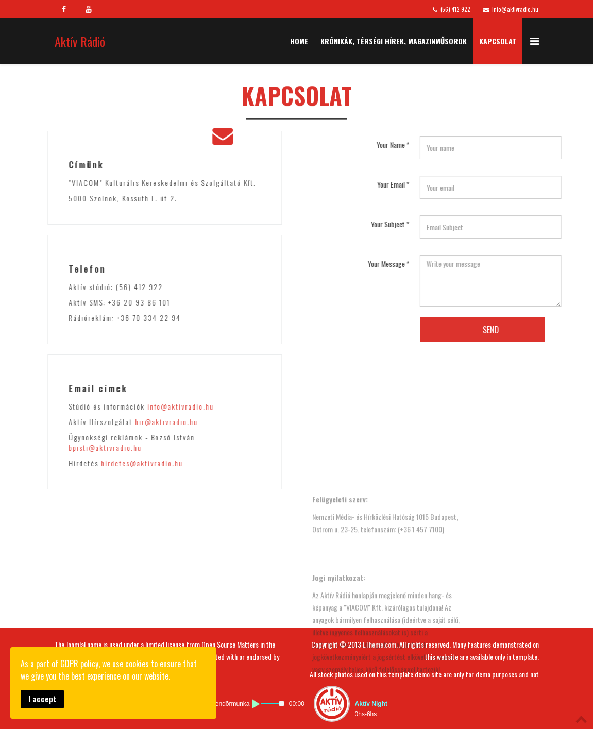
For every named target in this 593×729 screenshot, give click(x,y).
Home (299, 41)
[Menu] (534, 40)
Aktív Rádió (80, 41)
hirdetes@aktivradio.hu (88, 462)
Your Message (442, 263)
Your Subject (443, 223)
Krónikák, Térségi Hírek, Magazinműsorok (393, 41)
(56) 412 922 (455, 9)
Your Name (446, 144)
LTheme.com (379, 644)
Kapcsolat (497, 41)
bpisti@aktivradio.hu (51, 447)
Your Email (446, 184)
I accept (42, 698)
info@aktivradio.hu (515, 9)
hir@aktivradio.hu (112, 421)
